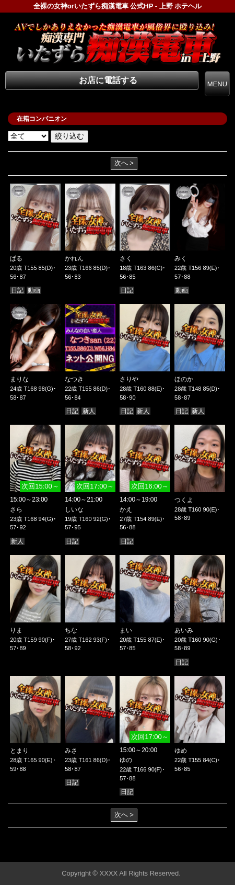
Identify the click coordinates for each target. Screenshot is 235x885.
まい (126, 630)
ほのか (183, 379)
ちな (71, 630)
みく (180, 258)
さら (16, 509)
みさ (71, 750)
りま (16, 630)
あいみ (183, 630)
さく (126, 258)
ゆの (126, 760)
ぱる (16, 258)
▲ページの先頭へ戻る (196, 852)
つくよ (183, 500)
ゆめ (180, 750)
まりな (19, 379)
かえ (126, 509)
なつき (74, 379)
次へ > (124, 163)
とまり (19, 750)
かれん (74, 258)
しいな (74, 509)
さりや (129, 379)
